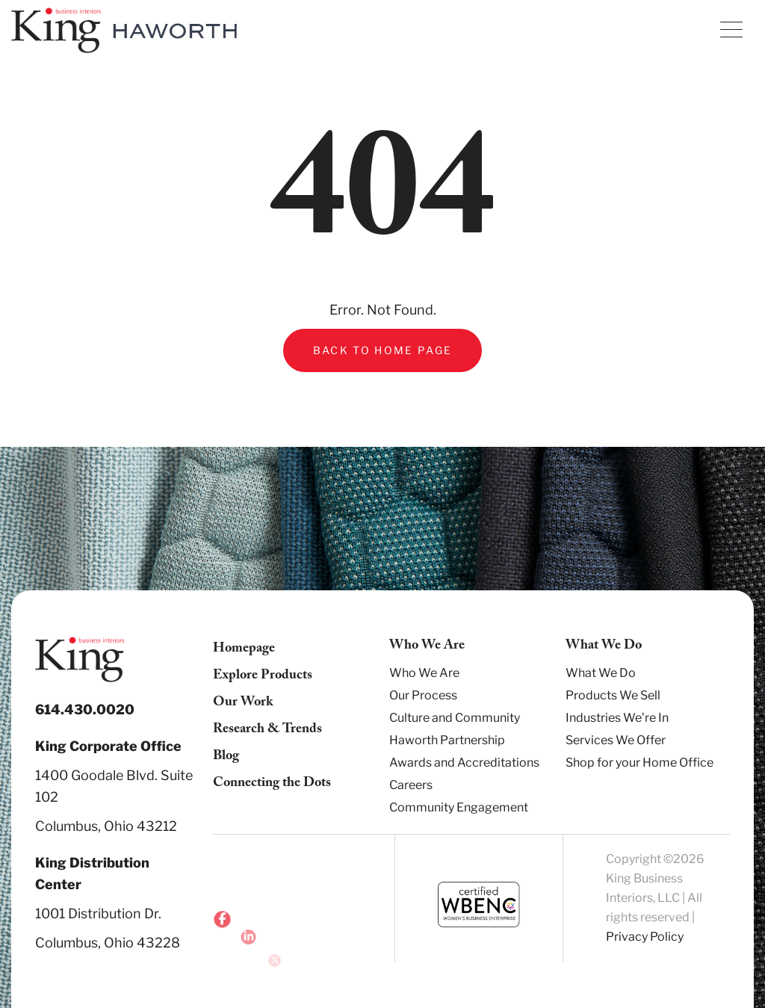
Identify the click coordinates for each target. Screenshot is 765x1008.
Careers (411, 785)
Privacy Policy (645, 937)
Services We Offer (616, 740)
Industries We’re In (617, 718)
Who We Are (424, 673)
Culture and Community (454, 718)
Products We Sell (613, 695)
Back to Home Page (383, 350)
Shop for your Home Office (639, 762)
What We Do (601, 673)
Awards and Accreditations (464, 762)
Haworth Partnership (447, 740)
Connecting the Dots (272, 784)
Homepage (244, 649)
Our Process (423, 695)
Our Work (243, 703)
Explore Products (262, 676)
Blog (226, 757)
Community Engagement (458, 807)
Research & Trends (267, 730)
